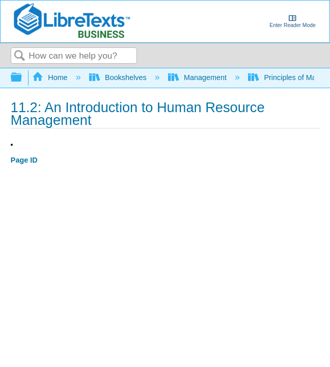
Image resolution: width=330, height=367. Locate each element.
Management (198, 77)
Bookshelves (119, 77)
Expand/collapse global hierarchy (23, 77)
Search (20, 56)
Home (51, 77)
